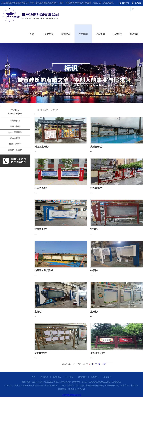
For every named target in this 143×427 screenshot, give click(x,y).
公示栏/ (94, 270)
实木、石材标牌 (15, 132)
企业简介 (48, 34)
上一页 (85, 364)
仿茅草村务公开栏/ (44, 270)
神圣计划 (72, 389)
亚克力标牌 (15, 126)
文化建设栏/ (41, 353)
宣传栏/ (94, 229)
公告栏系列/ (41, 188)
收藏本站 (125, 3)
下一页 (97, 364)
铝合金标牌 (15, 138)
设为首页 (138, 9)
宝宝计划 (81, 389)
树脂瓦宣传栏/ (42, 146)
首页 (31, 34)
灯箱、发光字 (15, 144)
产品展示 (83, 34)
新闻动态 (66, 34)
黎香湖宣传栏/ (97, 353)
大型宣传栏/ (96, 146)
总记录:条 (67, 364)
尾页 (104, 364)
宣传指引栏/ (41, 229)
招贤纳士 (117, 34)
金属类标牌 (15, 121)
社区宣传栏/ (96, 188)
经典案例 (100, 34)
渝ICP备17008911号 (71, 395)
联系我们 (138, 3)
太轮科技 (135, 385)
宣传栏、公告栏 (15, 150)
